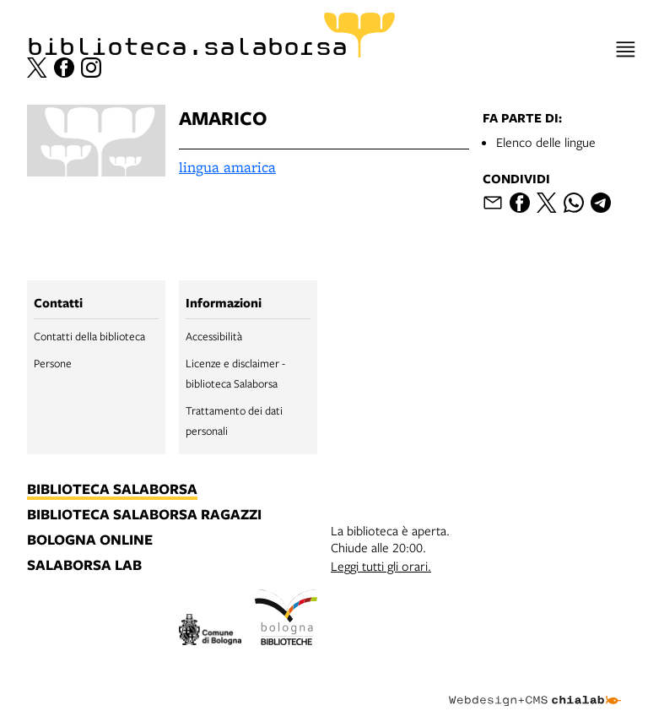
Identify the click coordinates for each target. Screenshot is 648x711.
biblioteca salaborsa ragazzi (144, 515)
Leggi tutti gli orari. (381, 565)
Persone (53, 363)
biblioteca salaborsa (112, 489)
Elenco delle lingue (546, 141)
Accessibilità (214, 336)
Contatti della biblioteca (89, 336)
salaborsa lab (84, 565)
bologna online (90, 540)
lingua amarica (227, 166)
